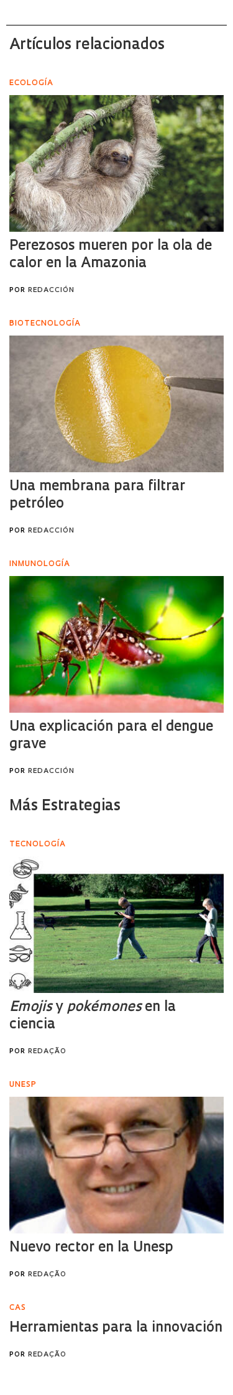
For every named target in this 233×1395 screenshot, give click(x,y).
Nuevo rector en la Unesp (91, 1248)
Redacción (51, 290)
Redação (47, 1051)
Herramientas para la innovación (115, 1328)
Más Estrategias (65, 806)
